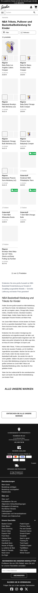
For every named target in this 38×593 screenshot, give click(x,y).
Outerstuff (24, 175)
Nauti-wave (6, 573)
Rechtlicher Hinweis (9, 529)
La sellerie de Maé (8, 568)
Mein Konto (6, 505)
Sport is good (24, 558)
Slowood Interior (26, 551)
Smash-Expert (25, 553)
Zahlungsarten (7, 531)
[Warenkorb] (36, 7)
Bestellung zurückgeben (16, 494)
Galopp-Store (6, 558)
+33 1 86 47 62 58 (19, 462)
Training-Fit (24, 561)
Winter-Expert (25, 573)
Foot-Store (5, 556)
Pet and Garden (25, 549)
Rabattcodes (6, 512)
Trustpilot (33, 483)
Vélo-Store (24, 570)
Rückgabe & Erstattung (10, 526)
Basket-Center (7, 544)
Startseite (5, 17)
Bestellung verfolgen (9, 507)
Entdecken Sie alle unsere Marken (19, 435)
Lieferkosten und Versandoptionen (14, 534)
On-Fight (5, 575)
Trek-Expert (24, 563)
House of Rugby (7, 566)
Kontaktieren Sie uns (19, 456)
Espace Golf (6, 553)
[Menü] (2, 12)
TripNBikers (24, 568)
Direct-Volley (6, 551)
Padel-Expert (24, 544)
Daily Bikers (6, 546)
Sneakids (23, 556)
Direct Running (7, 549)
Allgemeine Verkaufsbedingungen (14, 524)
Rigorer (5, 63)
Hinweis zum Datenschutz (11, 536)
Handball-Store (7, 563)
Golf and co (6, 561)
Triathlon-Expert (25, 566)
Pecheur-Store (25, 546)
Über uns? (5, 519)
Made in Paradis (7, 570)
